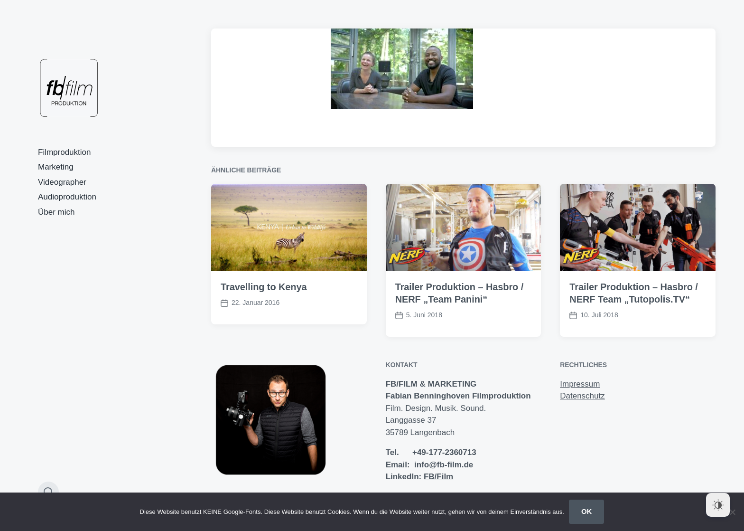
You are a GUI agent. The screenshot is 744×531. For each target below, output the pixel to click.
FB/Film (438, 476)
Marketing (56, 166)
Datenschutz (582, 395)
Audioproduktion (67, 196)
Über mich (56, 212)
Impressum (580, 384)
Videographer (62, 182)
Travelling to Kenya (264, 287)
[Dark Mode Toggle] (718, 505)
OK (586, 511)
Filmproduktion (64, 152)
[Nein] (732, 512)
